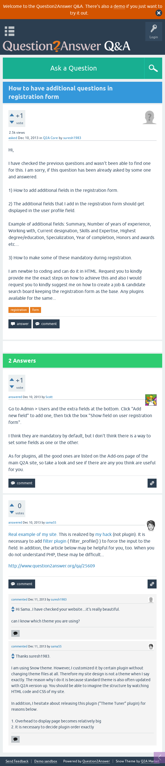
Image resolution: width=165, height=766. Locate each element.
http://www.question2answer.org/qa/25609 (51, 565)
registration (19, 310)
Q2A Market (150, 761)
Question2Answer (96, 761)
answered (15, 397)
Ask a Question (73, 68)
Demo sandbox (45, 761)
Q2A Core (50, 138)
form (35, 310)
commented (19, 599)
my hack (103, 534)
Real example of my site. (33, 534)
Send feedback (17, 761)
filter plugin (54, 541)
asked (12, 138)
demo (119, 6)
